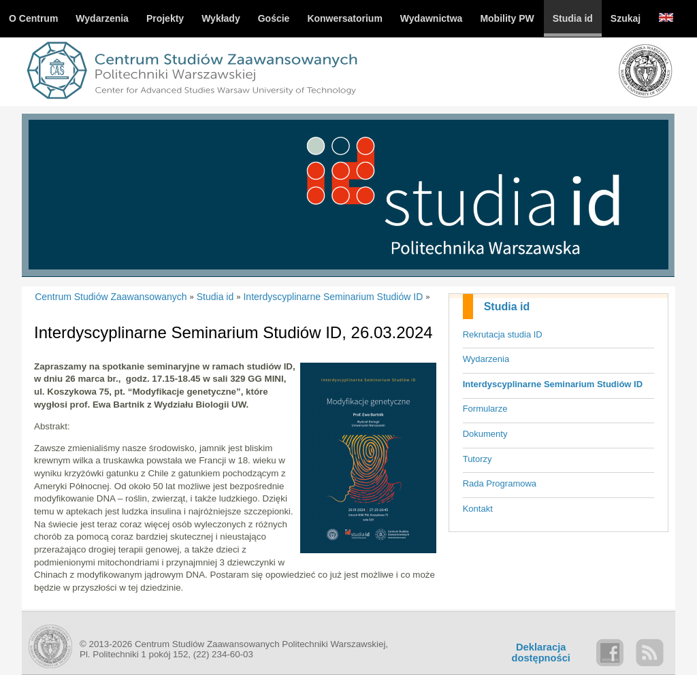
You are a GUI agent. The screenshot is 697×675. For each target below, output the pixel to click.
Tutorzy (477, 459)
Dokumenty (485, 434)
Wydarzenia (486, 359)
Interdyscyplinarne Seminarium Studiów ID (553, 384)
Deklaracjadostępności (541, 652)
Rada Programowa (499, 483)
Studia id (507, 306)
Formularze (485, 409)
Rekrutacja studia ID (502, 334)
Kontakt (478, 509)
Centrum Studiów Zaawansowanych (111, 296)
